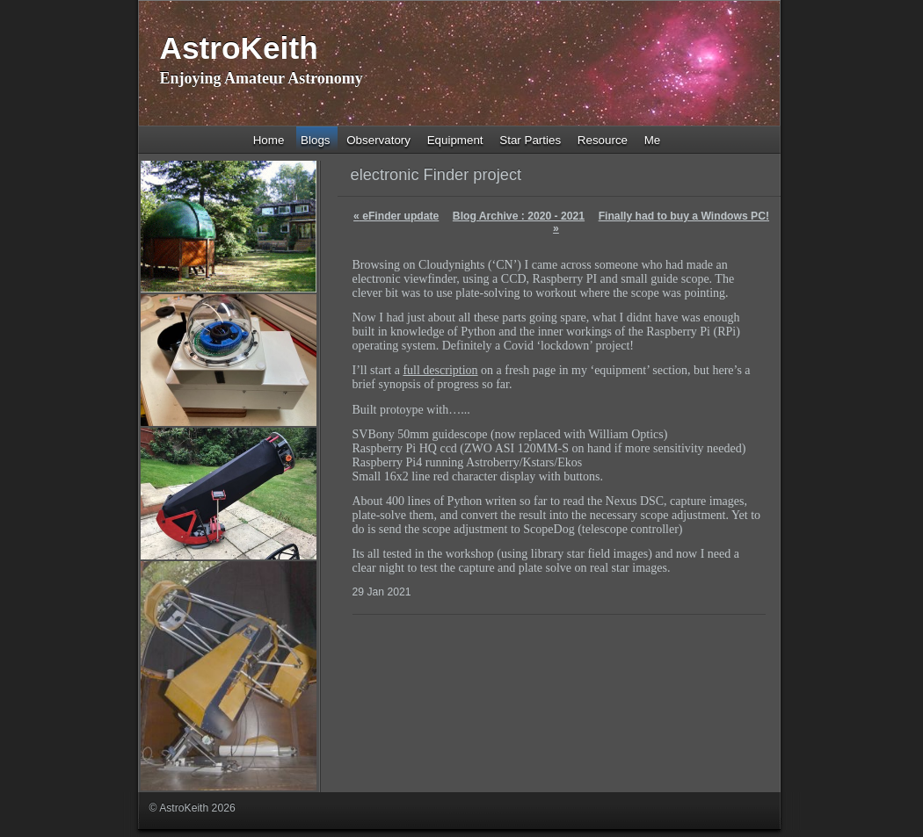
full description (440, 370)
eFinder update (396, 216)
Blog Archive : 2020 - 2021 (519, 216)
